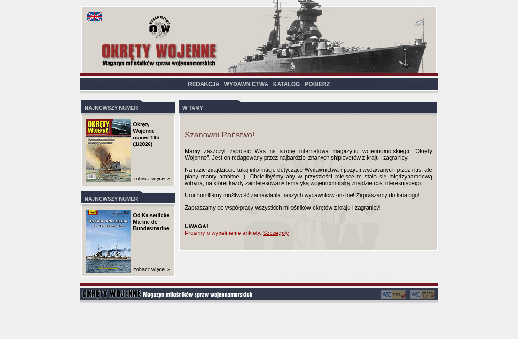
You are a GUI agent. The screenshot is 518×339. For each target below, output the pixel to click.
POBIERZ (317, 84)
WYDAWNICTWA (246, 84)
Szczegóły (276, 233)
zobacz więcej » (151, 178)
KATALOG (286, 84)
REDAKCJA (203, 84)
